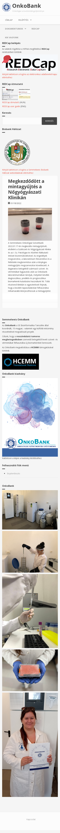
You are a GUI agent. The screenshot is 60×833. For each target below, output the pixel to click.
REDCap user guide (11, 106)
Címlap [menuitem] (9, 20)
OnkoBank (26, 5)
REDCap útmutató (10, 102)
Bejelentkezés (13, 473)
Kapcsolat (31, 819)
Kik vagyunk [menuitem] (11, 37)
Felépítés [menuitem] (23, 20)
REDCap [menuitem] (35, 28)
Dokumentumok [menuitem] (14, 28)
